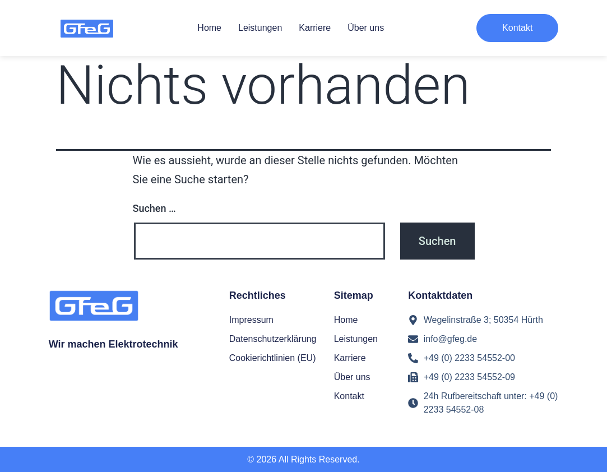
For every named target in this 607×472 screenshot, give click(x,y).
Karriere (315, 28)
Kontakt (349, 396)
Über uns (365, 28)
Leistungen (260, 28)
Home (209, 28)
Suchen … (154, 208)
